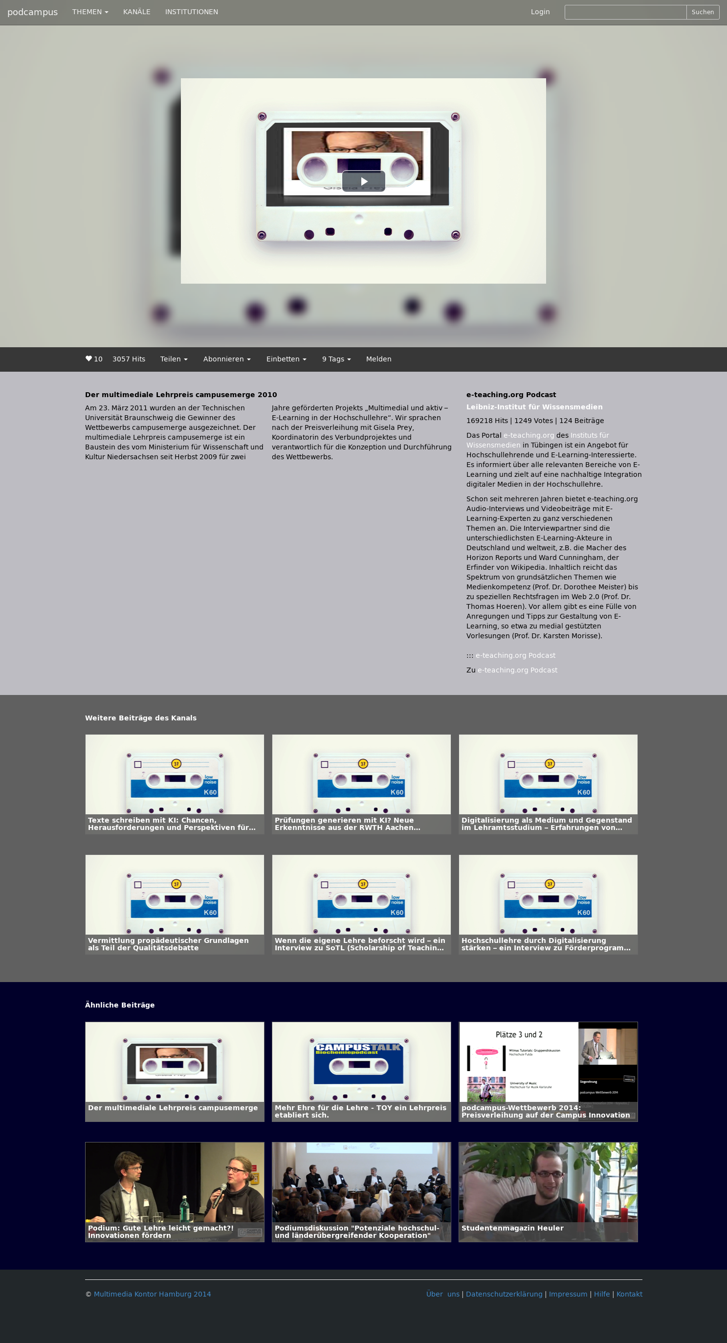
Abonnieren (227, 359)
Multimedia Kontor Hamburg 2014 (152, 1294)
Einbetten (286, 359)
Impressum (568, 1294)
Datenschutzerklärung (504, 1294)
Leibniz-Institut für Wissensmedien (534, 407)
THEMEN (90, 12)
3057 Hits (128, 359)
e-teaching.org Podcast (515, 655)
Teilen (174, 359)
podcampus (32, 12)
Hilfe (602, 1294)
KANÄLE (137, 12)
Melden (379, 359)
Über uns (443, 1294)
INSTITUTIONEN (191, 12)
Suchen (703, 12)
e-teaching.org (529, 435)
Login (540, 12)
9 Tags (336, 359)
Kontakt (629, 1294)
